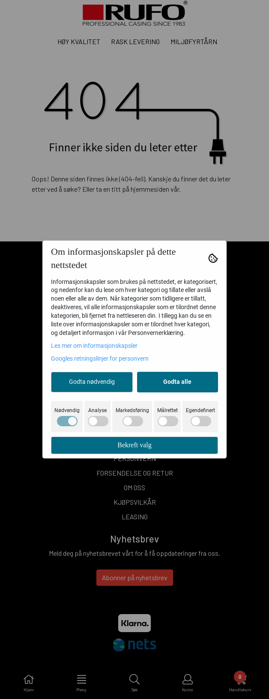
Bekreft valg (134, 445)
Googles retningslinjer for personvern (100, 358)
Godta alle (177, 381)
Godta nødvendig (92, 381)
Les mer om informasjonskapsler (94, 345)
